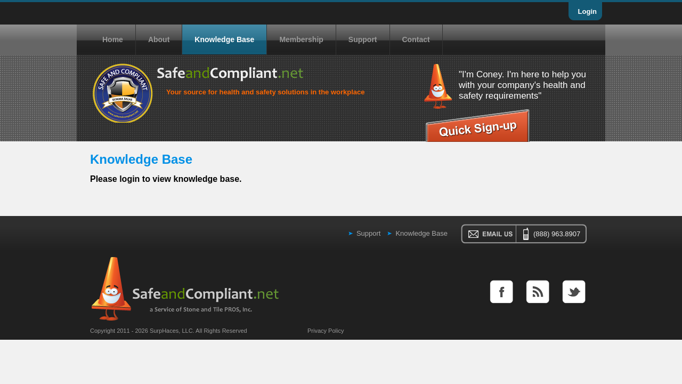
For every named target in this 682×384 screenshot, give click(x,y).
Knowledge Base (224, 39)
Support (362, 39)
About (158, 39)
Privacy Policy (325, 330)
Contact (416, 39)
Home (112, 39)
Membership (301, 39)
